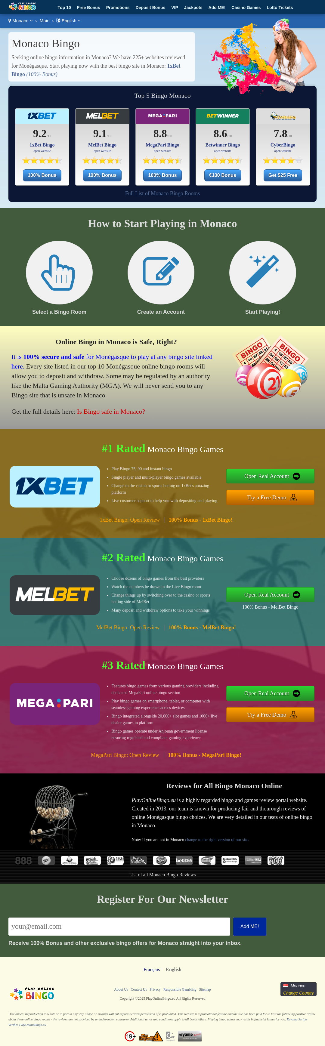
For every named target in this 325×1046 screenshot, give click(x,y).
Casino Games (246, 7)
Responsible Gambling (180, 989)
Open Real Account (266, 476)
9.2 (40, 134)
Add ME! (217, 7)
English (68, 20)
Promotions (118, 7)
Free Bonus (88, 7)
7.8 (280, 134)
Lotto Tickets (280, 7)
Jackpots (193, 7)
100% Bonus (42, 175)
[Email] (119, 927)
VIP (174, 7)
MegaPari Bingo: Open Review (125, 755)
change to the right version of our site (216, 840)
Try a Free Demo (266, 497)
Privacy (155, 989)
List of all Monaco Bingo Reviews (162, 874)
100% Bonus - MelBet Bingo (270, 606)
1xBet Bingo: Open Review (129, 520)
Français (152, 969)
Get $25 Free (282, 175)
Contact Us (139, 989)
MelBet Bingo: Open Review (127, 628)
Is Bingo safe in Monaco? (111, 411)
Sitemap (205, 989)
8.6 (220, 134)
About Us (121, 989)
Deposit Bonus (150, 7)
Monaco (20, 20)
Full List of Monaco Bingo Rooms (162, 193)
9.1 (100, 134)
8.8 (160, 134)
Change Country (298, 993)
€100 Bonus (222, 175)
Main (45, 20)
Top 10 (64, 7)
